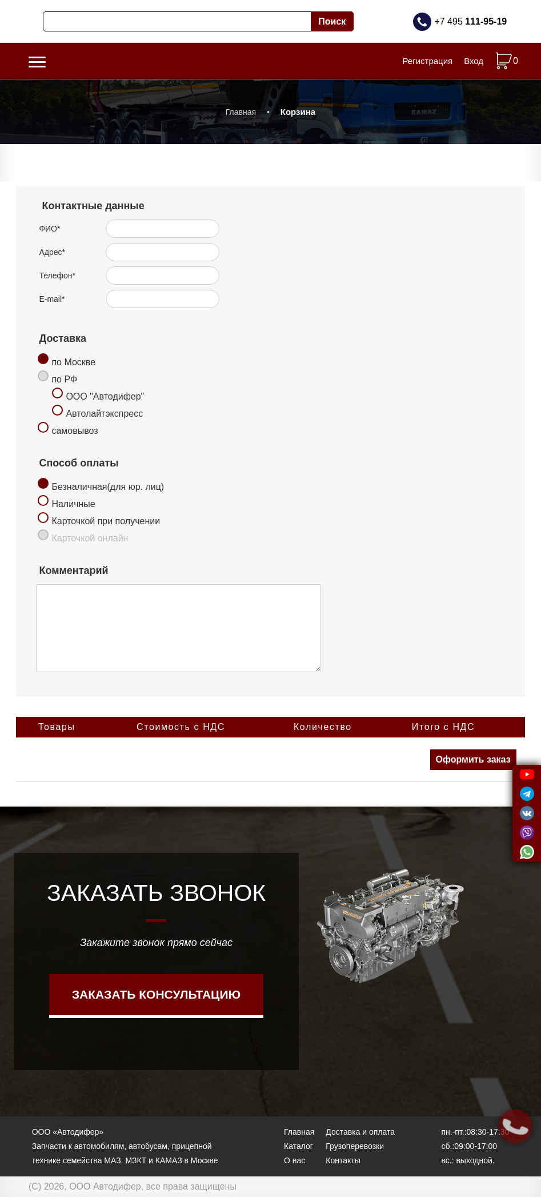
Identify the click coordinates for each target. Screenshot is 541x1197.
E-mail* (52, 299)
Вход (473, 61)
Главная (241, 112)
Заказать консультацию (156, 994)
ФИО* (49, 228)
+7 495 (470, 21)
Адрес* (52, 252)
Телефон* (57, 275)
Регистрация (427, 61)
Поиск (332, 21)
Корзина (297, 112)
